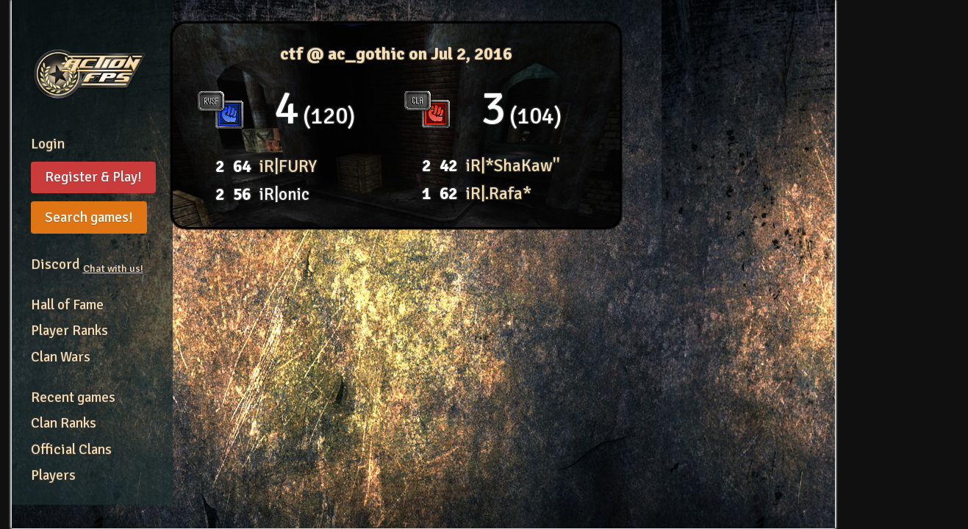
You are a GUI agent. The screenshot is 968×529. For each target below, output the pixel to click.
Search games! (89, 217)
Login (48, 144)
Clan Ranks (63, 423)
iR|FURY (288, 166)
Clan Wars (60, 357)
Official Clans (71, 449)
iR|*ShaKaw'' (513, 165)
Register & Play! (93, 177)
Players (53, 475)
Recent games (73, 397)
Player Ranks (69, 330)
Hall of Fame (67, 305)
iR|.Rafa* (498, 193)
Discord (87, 264)
